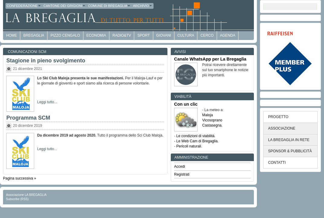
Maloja (207, 115)
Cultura (185, 35)
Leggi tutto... (47, 102)
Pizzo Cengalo (65, 35)
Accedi (179, 166)
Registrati (182, 174)
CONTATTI (277, 162)
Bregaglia (33, 35)
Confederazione (24, 6)
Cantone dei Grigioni (65, 6)
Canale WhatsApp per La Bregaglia (210, 59)
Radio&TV (121, 35)
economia (96, 35)
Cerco (206, 35)
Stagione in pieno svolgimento (45, 61)
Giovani (163, 35)
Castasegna (212, 125)
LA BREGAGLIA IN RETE (288, 140)
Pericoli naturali (188, 146)
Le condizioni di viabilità (195, 136)
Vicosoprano (212, 120)
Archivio (142, 6)
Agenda (227, 35)
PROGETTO (278, 117)
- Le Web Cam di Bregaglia (196, 141)
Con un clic (186, 104)
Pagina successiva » (19, 178)
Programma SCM (28, 118)
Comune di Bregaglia (109, 6)
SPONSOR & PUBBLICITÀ (290, 151)
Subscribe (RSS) (17, 199)
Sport (143, 35)
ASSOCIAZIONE (281, 128)
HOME (11, 35)
